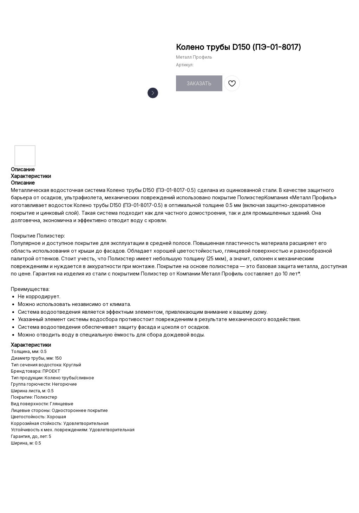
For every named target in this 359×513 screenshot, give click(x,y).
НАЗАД (20, 10)
